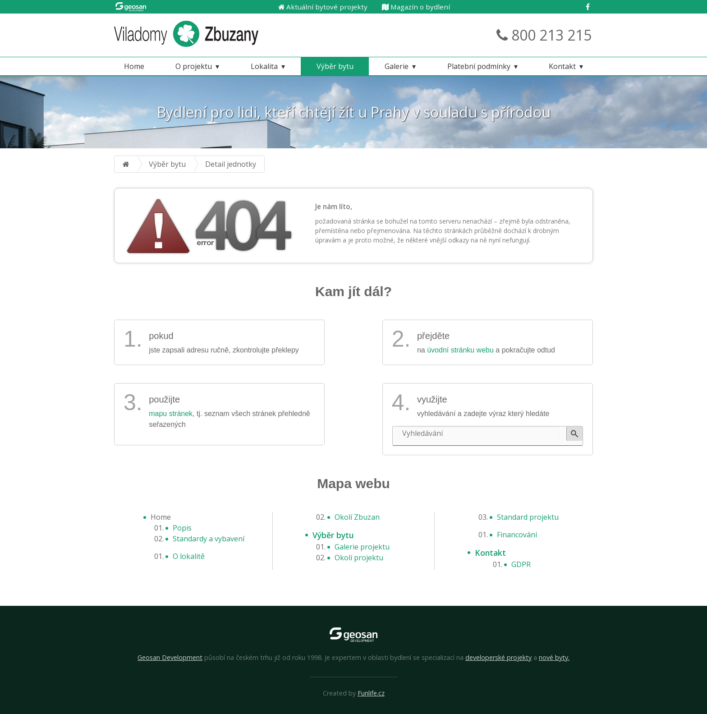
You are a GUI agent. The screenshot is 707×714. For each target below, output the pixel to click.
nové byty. (554, 657)
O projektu (193, 66)
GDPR (521, 564)
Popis (182, 528)
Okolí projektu (359, 558)
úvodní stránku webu (460, 350)
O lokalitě (189, 556)
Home (134, 66)
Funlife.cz (371, 693)
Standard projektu (528, 517)
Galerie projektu (362, 547)
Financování (517, 535)
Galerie (397, 66)
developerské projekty (498, 657)
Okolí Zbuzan (357, 517)
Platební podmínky (478, 66)
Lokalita (264, 66)
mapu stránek (171, 413)
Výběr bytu (335, 66)
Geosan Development (170, 657)
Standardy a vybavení (208, 539)
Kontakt (562, 66)
